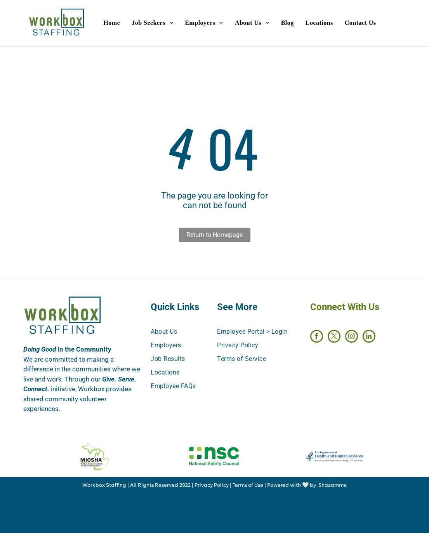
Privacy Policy (212, 485)
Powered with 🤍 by (291, 485)
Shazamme (332, 485)
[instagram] (351, 337)
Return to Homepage (214, 235)
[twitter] (334, 337)
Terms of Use (248, 485)
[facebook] (316, 337)
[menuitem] (117, 22)
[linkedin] (369, 337)
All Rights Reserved (154, 485)
